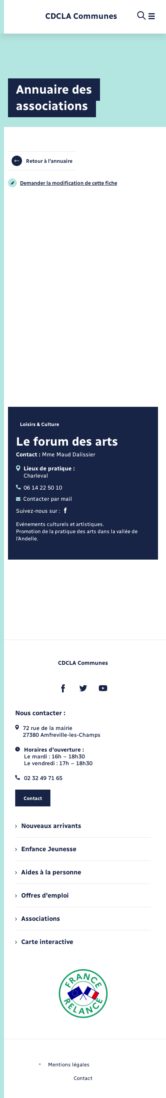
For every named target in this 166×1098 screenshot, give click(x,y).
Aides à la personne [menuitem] (48, 872)
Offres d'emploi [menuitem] (42, 895)
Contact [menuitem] (83, 1078)
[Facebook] (65, 511)
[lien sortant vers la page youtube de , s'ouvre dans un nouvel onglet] (103, 688)
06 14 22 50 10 (39, 488)
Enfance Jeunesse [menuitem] (45, 849)
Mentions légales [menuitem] (69, 1065)
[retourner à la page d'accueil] (81, 16)
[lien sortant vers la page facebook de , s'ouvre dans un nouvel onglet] (63, 688)
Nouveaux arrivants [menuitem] (48, 826)
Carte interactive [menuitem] (44, 942)
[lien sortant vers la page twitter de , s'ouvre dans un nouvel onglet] (83, 688)
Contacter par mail (44, 499)
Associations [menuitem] (37, 918)
